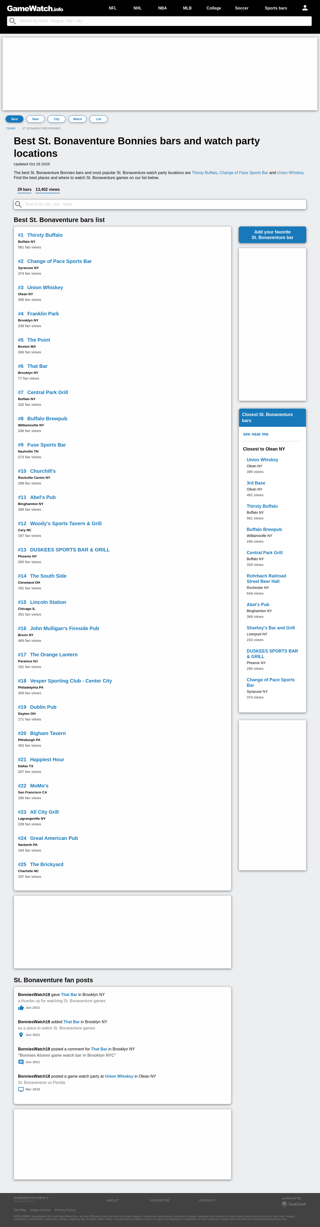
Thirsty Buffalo (204, 173)
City (57, 119)
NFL (112, 8)
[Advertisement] (154, 74)
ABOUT (112, 1200)
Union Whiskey (290, 173)
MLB (187, 8)
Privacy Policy (65, 1210)
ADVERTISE (160, 1200)
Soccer (241, 8)
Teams (11, 128)
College (213, 8)
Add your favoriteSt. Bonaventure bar (272, 235)
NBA (162, 8)
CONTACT (207, 1200)
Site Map (20, 1210)
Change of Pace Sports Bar (244, 173)
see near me (255, 434)
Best (14, 119)
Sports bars (276, 8)
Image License (40, 1210)
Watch (77, 119)
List (98, 119)
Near (35, 119)
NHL (138, 8)
